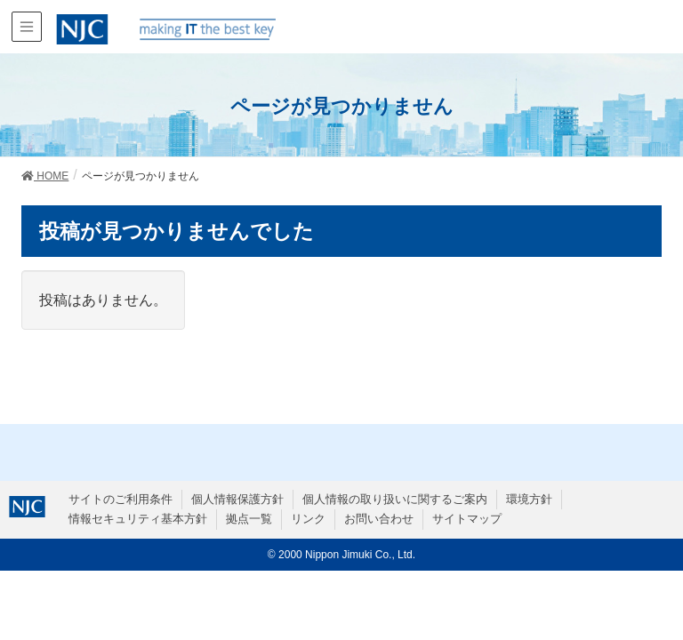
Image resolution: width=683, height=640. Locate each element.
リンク (308, 518)
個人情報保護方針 (237, 499)
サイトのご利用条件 (120, 499)
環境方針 (529, 499)
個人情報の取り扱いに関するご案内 (394, 499)
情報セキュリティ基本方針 (137, 518)
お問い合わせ (379, 518)
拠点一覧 (249, 518)
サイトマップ (467, 518)
